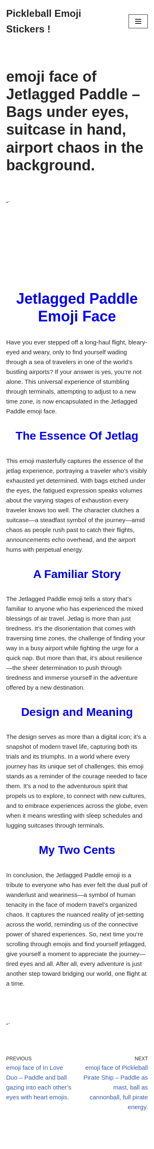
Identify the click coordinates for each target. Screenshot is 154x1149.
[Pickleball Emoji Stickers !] (61, 21)
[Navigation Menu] (138, 21)
